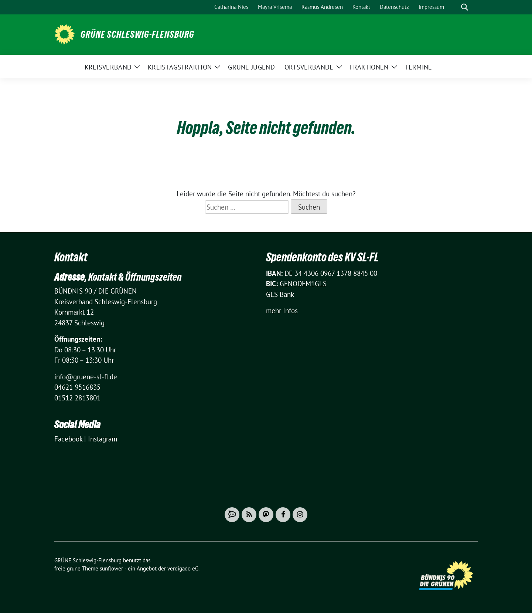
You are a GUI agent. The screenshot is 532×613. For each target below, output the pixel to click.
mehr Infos (282, 310)
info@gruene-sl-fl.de (85, 376)
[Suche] (454, 7)
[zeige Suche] (464, 7)
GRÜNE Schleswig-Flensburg (137, 34)
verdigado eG (182, 568)
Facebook (68, 438)
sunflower (111, 568)
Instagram (102, 438)
